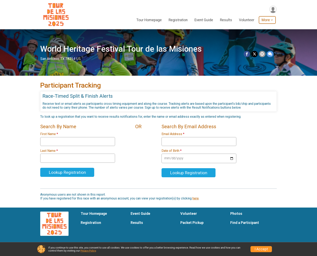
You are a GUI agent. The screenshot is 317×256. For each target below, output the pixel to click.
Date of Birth (172, 151)
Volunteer (246, 20)
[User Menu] (273, 9)
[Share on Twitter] (254, 54)
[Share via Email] (262, 54)
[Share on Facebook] (247, 54)
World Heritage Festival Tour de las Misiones (121, 49)
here (195, 198)
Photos (236, 214)
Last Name (49, 151)
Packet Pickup (192, 223)
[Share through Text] (270, 54)
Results (226, 20)
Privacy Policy (88, 250)
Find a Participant (244, 223)
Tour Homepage (149, 20)
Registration (178, 20)
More (266, 20)
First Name (49, 134)
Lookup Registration (67, 172)
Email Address (173, 134)
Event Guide (203, 20)
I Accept (261, 249)
